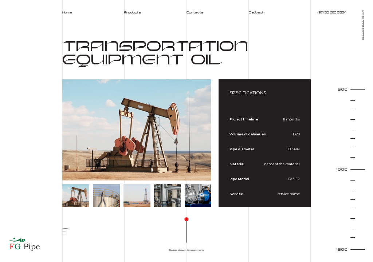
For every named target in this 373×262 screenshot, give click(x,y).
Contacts (195, 12)
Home (67, 12)
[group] (137, 129)
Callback (256, 12)
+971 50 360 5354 (331, 12)
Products (132, 12)
